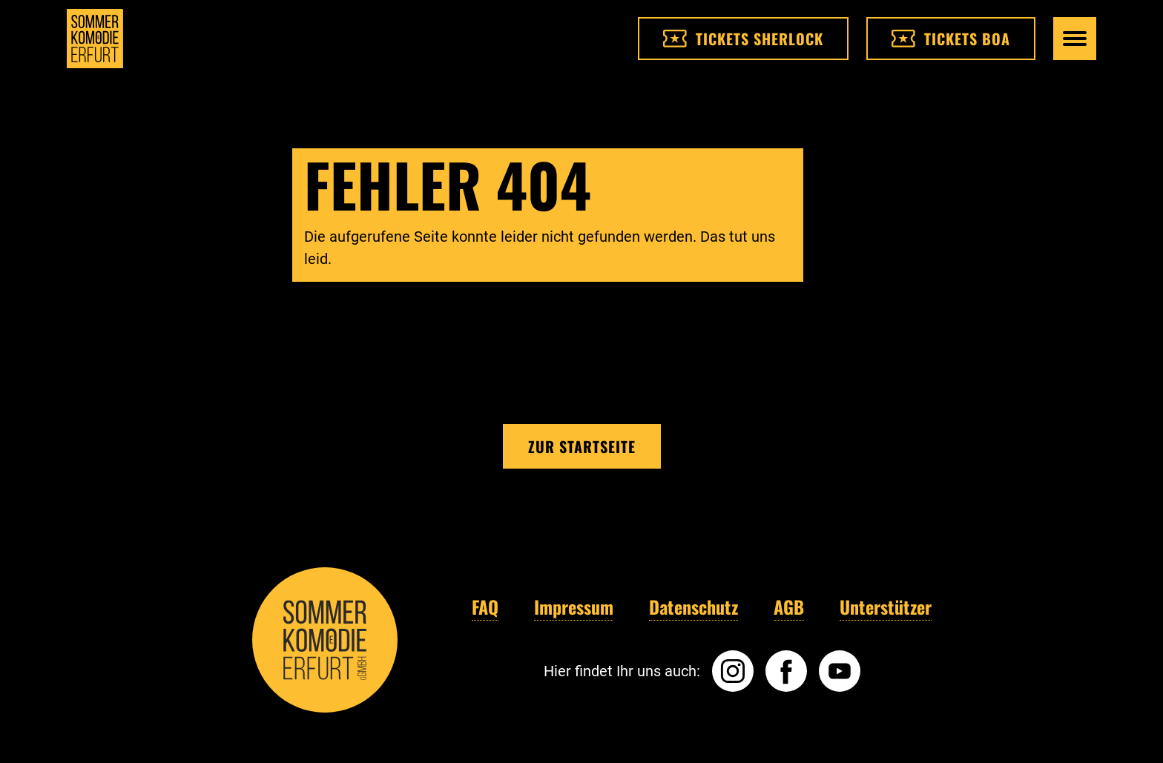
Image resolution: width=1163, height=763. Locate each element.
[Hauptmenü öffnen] (1074, 38)
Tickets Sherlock (743, 38)
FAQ (485, 606)
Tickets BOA (951, 38)
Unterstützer (886, 606)
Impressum (573, 606)
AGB (789, 606)
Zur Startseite (582, 446)
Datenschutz (693, 606)
